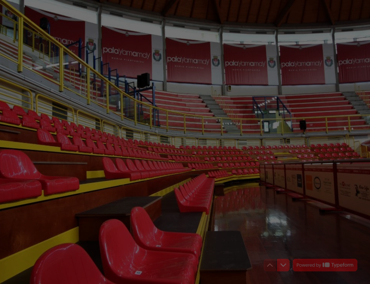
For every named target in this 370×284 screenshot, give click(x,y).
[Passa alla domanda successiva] (283, 265)
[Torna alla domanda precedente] (270, 265)
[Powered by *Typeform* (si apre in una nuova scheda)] (325, 265)
